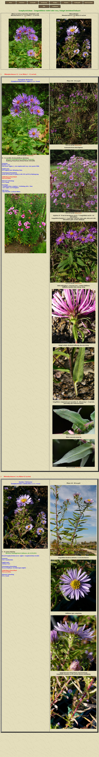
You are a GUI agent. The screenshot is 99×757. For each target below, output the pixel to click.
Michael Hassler (29, 68)
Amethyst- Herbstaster (25, 482)
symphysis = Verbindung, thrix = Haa (22, 186)
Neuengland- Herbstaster (25, 80)
